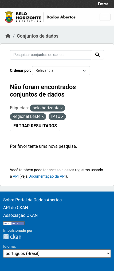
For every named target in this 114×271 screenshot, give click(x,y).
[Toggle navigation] (105, 17)
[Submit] (97, 54)
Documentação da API (47, 176)
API (16, 176)
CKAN (12, 237)
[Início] (8, 36)
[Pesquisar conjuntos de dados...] (50, 54)
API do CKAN (15, 207)
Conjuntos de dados (37, 36)
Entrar (103, 4)
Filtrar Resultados (35, 125)
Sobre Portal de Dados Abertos (32, 199)
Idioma (9, 246)
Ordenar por (20, 70)
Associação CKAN (20, 215)
